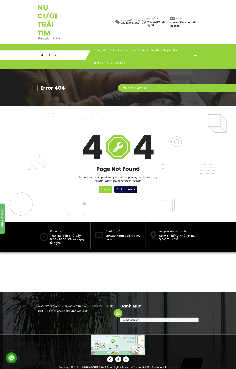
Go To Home (126, 189)
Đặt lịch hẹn (2, 218)
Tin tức (142, 50)
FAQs (109, 63)
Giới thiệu (115, 50)
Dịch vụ (129, 50)
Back (105, 189)
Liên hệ (119, 63)
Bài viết (155, 50)
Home (128, 88)
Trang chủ (100, 50)
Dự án (97, 63)
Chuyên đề (168, 50)
